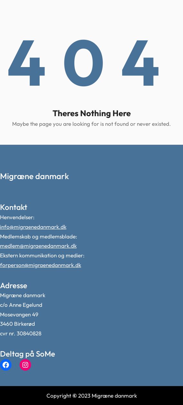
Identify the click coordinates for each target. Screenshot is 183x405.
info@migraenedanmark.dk (33, 226)
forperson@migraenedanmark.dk (40, 265)
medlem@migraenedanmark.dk (38, 245)
